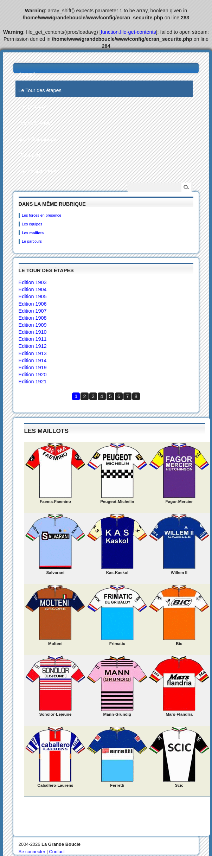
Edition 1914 (33, 360)
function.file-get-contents (128, 32)
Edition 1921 (33, 381)
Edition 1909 (33, 325)
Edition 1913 (33, 353)
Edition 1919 (33, 367)
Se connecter (32, 851)
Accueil (27, 74)
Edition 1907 (33, 311)
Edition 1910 (33, 332)
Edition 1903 (33, 282)
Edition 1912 (33, 346)
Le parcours (32, 241)
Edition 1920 (33, 374)
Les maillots (33, 233)
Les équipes (32, 224)
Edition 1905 (33, 296)
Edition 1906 (33, 304)
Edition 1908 (33, 318)
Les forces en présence (41, 215)
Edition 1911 (33, 339)
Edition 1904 (33, 289)
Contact (57, 851)
